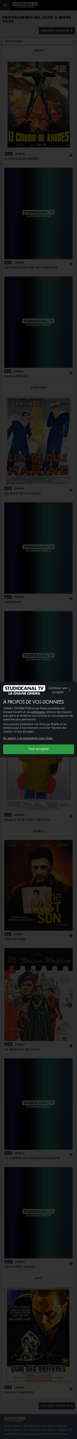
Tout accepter (38, 749)
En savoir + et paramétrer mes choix (28, 738)
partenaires (38, 712)
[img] (69, 690)
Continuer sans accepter (59, 690)
